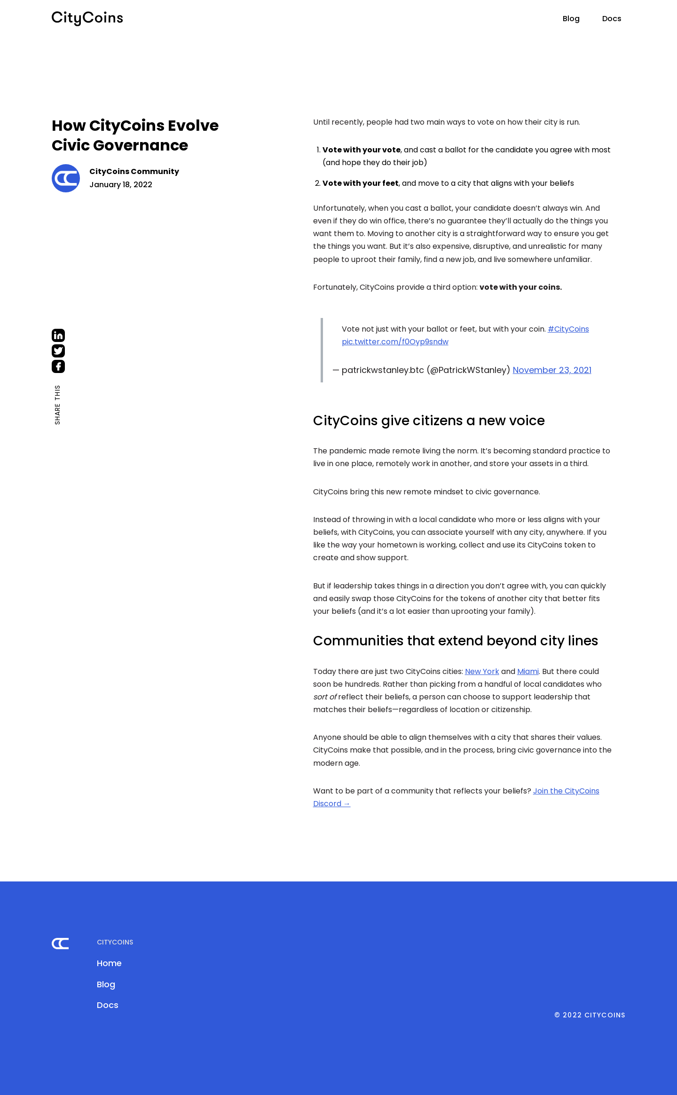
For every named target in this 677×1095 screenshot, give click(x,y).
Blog (571, 18)
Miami (528, 671)
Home (109, 963)
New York (482, 671)
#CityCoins (568, 329)
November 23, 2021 (552, 370)
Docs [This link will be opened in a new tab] (612, 18)
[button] (544, 16)
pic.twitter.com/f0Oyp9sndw (395, 341)
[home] (87, 18)
